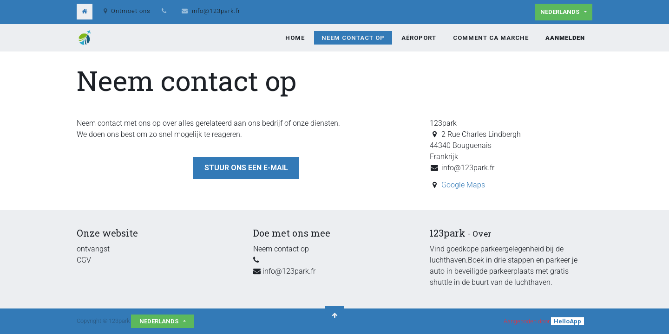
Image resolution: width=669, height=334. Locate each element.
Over (482, 233)
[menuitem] (295, 38)
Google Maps (463, 184)
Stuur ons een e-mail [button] (246, 167)
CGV (84, 260)
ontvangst (93, 248)
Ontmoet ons (127, 10)
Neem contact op (281, 248)
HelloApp (567, 321)
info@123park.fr (216, 10)
